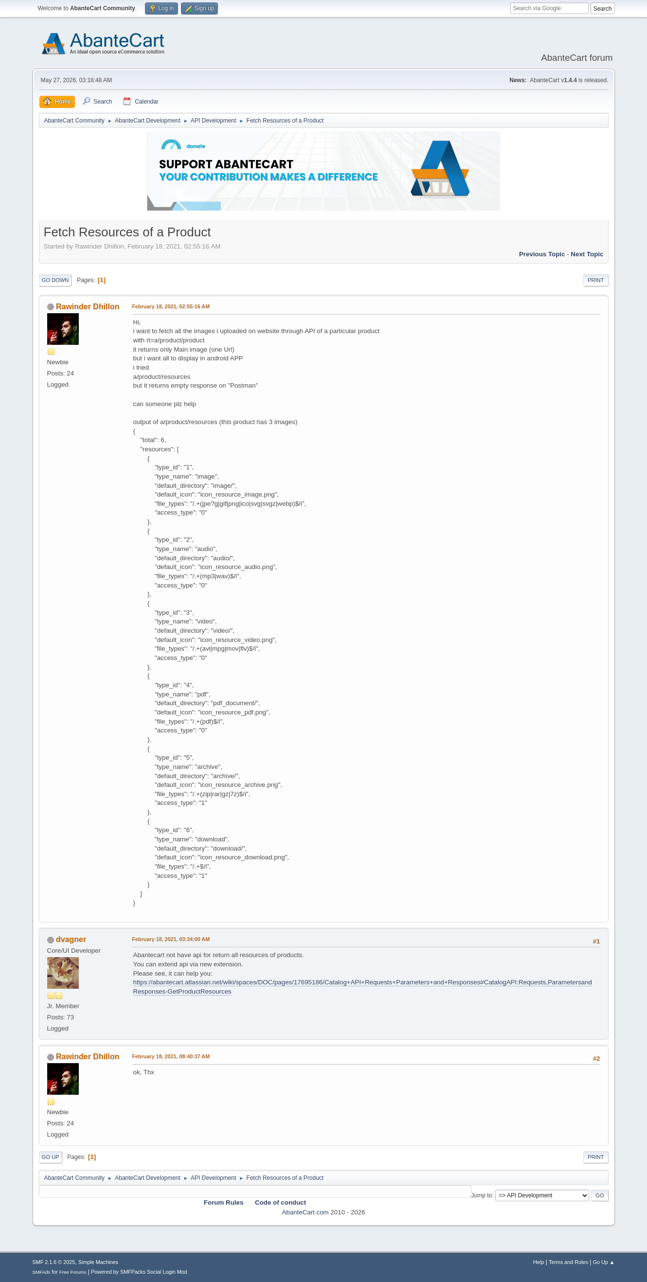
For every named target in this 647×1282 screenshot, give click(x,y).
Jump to (481, 1195)
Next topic (587, 254)
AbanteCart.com (305, 1212)
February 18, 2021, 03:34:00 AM (171, 939)
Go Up (50, 1157)
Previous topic (542, 254)
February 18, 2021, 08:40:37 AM (171, 1056)
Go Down (55, 280)
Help (538, 1262)
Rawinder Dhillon (88, 307)
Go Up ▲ (604, 1262)
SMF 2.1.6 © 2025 (54, 1262)
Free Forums (73, 1272)
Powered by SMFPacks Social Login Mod (139, 1272)
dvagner (71, 939)
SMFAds (42, 1272)
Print (596, 280)
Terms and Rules (568, 1262)
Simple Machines (98, 1262)
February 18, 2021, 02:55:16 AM (171, 306)
